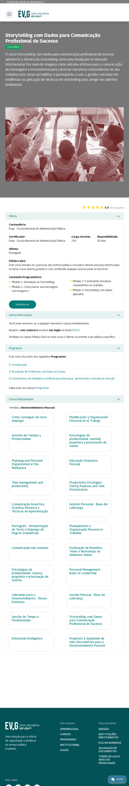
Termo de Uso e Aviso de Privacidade (109, 759)
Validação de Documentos (108, 749)
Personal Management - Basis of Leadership (85, 571)
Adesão (104, 729)
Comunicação (19, 364)
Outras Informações (20, 315)
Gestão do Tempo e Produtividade (25, 618)
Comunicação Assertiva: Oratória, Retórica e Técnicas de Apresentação (30, 507)
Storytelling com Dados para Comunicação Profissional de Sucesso (85, 620)
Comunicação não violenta (30, 548)
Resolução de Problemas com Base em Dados (39, 371)
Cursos (65, 734)
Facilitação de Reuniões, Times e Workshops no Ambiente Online (86, 551)
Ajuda (64, 750)
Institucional (70, 744)
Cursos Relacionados (21, 399)
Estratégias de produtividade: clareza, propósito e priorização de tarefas (30, 575)
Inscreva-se (22, 304)
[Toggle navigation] (9, 14)
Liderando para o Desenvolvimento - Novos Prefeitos (29, 598)
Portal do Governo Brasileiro (25, 2)
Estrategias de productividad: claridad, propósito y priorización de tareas (87, 441)
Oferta (13, 216)
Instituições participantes (109, 736)
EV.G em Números (110, 742)
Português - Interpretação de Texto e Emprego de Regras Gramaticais (30, 529)
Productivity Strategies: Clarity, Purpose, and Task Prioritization (87, 486)
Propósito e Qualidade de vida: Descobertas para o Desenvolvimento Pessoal (87, 642)
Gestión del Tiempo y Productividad (26, 437)
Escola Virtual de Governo (33, 14)
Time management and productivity (27, 484)
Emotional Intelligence (27, 638)
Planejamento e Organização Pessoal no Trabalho (86, 529)
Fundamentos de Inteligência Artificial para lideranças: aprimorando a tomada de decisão (63, 378)
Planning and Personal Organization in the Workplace (27, 464)
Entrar (75, 330)
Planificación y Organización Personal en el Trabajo (88, 418)
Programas (15, 348)
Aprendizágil (69, 729)
